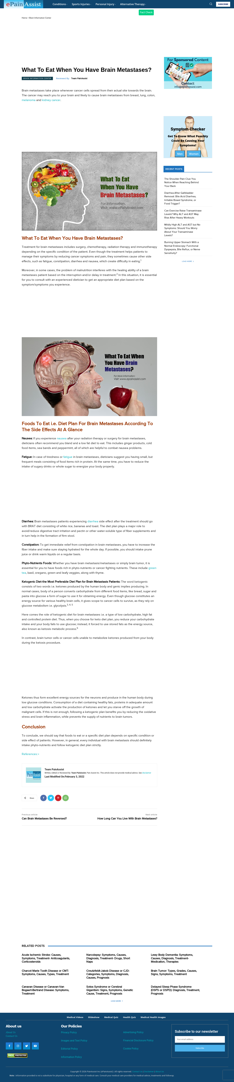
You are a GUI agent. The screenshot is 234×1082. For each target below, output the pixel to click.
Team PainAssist (79, 78)
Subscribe (200, 1048)
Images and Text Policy (74, 1040)
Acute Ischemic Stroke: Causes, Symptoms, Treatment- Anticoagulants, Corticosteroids (46, 958)
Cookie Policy (130, 1048)
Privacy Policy (69, 1032)
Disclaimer (149, 1071)
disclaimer (146, 773)
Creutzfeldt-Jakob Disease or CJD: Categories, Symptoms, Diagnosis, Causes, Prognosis (107, 974)
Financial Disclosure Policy (138, 1040)
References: (30, 754)
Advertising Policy (133, 1032)
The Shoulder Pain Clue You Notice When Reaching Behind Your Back (181, 183)
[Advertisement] (89, 43)
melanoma (28, 100)
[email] (200, 1039)
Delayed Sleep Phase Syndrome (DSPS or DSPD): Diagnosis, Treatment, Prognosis (175, 990)
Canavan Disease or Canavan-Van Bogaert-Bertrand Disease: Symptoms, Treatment (45, 990)
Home (24, 18)
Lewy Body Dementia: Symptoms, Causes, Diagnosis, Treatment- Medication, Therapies (172, 958)
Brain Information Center (40, 18)
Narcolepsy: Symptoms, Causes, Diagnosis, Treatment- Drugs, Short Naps (108, 958)
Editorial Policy (69, 1048)
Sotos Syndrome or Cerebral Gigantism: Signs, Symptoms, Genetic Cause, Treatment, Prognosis (109, 990)
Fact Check (146, 12)
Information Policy (71, 1057)
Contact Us (11, 1035)
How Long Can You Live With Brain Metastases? (127, 818)
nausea (61, 438)
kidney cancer (51, 100)
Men (180, 154)
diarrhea (92, 521)
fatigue (67, 456)
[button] (210, 3)
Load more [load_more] (188, 261)
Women (194, 154)
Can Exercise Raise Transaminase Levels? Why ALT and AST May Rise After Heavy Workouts (183, 214)
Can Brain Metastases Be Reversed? (44, 818)
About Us (11, 1032)
